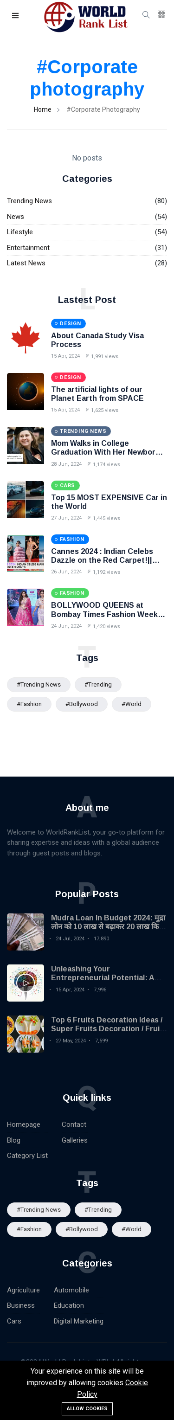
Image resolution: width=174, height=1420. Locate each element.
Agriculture (23, 1290)
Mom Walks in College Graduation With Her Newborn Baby (105, 452)
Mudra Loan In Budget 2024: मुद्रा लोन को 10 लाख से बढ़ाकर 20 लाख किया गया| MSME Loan (108, 926)
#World (132, 703)
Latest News (26, 263)
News (15, 216)
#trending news (39, 684)
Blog (13, 1140)
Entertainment (28, 248)
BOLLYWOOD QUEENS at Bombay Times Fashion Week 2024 (104, 614)
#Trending (98, 684)
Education (69, 1305)
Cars (14, 1321)
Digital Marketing (78, 1321)
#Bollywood (81, 703)
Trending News (29, 201)
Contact (74, 1124)
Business (21, 1305)
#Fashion (29, 703)
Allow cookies (87, 1409)
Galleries (75, 1140)
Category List (27, 1155)
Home (43, 109)
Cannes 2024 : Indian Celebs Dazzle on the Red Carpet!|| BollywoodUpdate (102, 560)
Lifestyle (20, 232)
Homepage (23, 1124)
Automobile (71, 1290)
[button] (16, 16)
